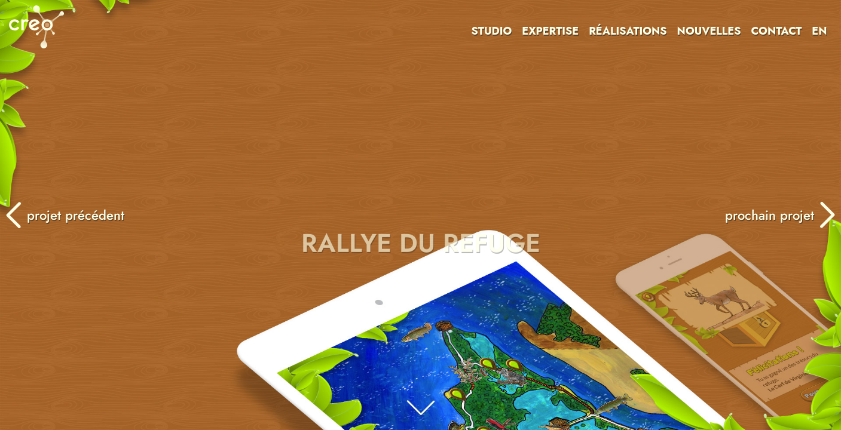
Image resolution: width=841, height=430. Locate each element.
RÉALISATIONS (627, 31)
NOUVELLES (709, 31)
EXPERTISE (550, 31)
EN (819, 31)
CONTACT (776, 31)
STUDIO (492, 31)
